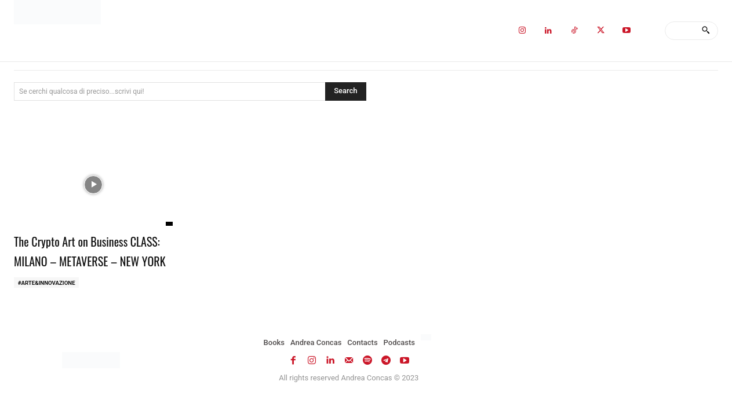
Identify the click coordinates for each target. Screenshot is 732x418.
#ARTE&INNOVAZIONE (47, 302)
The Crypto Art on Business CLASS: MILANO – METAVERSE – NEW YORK (89, 259)
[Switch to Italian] (427, 357)
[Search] (705, 30)
